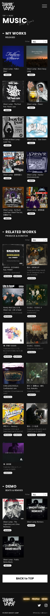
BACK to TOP (25, 578)
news (45, 599)
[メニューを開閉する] (44, 6)
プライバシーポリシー (40, 613)
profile (36, 599)
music (26, 599)
